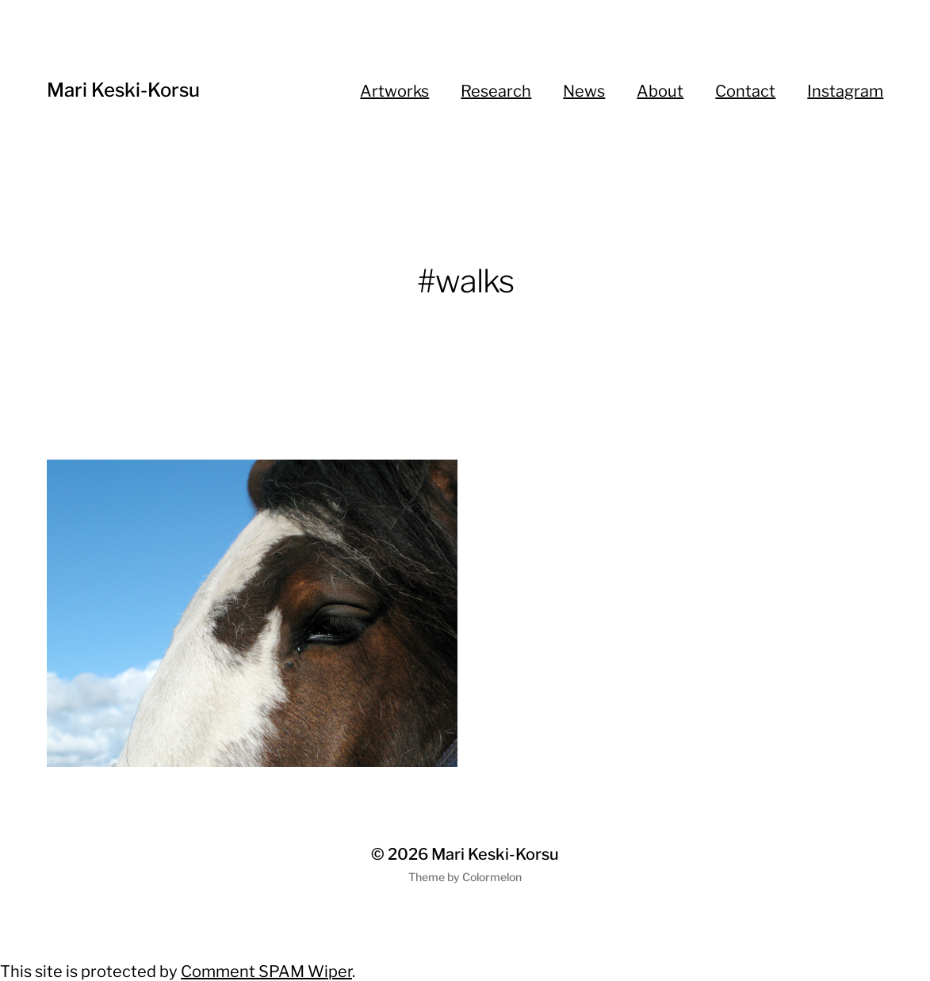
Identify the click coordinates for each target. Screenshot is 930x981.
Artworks (394, 91)
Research (496, 91)
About (660, 91)
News (584, 91)
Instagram (845, 91)
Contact (745, 91)
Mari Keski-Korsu (123, 89)
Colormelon (492, 877)
